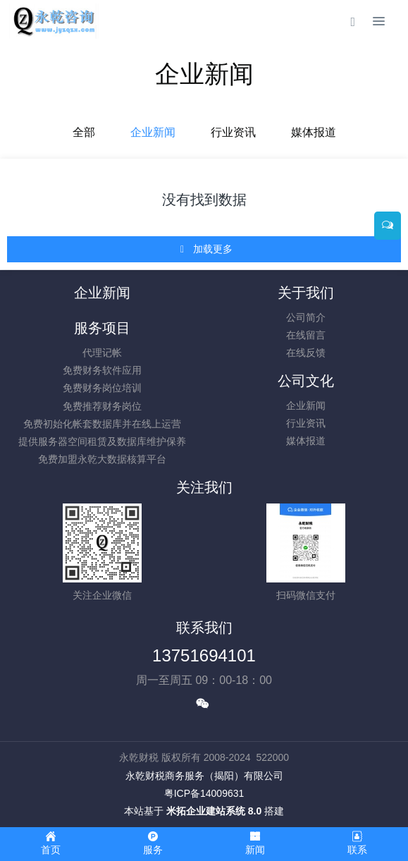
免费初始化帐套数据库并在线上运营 (102, 423)
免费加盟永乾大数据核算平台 (102, 459)
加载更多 (205, 249)
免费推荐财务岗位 (102, 406)
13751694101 (204, 655)
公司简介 (306, 317)
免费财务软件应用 (102, 370)
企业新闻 (152, 132)
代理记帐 (102, 352)
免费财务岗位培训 (102, 387)
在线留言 (306, 335)
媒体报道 (313, 132)
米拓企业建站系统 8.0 (213, 811)
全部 (84, 132)
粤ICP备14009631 (204, 793)
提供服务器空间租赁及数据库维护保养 (102, 441)
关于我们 (306, 292)
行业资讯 (233, 132)
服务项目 (102, 328)
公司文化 (306, 381)
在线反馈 (306, 352)
